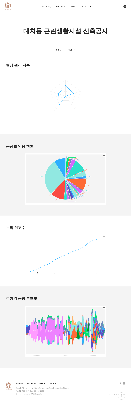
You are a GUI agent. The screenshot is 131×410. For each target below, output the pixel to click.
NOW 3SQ (46, 7)
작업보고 (72, 50)
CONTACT (86, 7)
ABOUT (74, 7)
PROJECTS (61, 7)
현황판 (58, 50)
